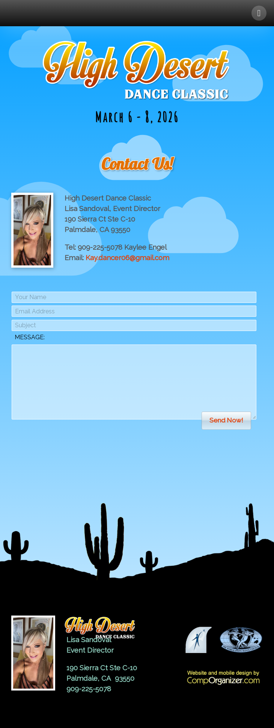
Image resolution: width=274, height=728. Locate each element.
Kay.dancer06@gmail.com (127, 257)
